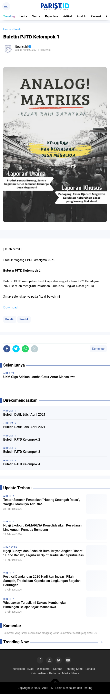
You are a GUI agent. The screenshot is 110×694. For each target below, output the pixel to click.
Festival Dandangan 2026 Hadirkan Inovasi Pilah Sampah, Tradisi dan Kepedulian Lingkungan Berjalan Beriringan (42, 581)
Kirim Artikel (38, 673)
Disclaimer (43, 668)
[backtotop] (55, 683)
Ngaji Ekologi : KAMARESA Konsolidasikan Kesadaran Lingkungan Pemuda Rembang (42, 527)
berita (23, 16)
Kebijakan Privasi (23, 668)
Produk (81, 16)
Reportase (51, 16)
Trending (9, 16)
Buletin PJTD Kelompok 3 (21, 452)
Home (7, 29)
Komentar (98, 348)
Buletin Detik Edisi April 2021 (24, 414)
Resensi (96, 16)
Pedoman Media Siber (63, 673)
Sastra (36, 16)
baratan (11, 547)
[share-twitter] (16, 348)
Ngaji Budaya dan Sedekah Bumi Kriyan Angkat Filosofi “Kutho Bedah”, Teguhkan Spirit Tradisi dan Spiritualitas (43, 553)
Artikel (67, 16)
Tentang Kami (74, 668)
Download (10, 307)
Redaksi (91, 668)
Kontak (57, 668)
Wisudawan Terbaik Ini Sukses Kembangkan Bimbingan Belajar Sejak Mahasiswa (35, 605)
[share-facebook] (6, 348)
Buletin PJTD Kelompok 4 (21, 464)
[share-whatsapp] (25, 348)
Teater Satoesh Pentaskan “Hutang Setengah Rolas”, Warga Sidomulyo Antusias (41, 502)
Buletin (9, 319)
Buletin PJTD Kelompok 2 (21, 439)
